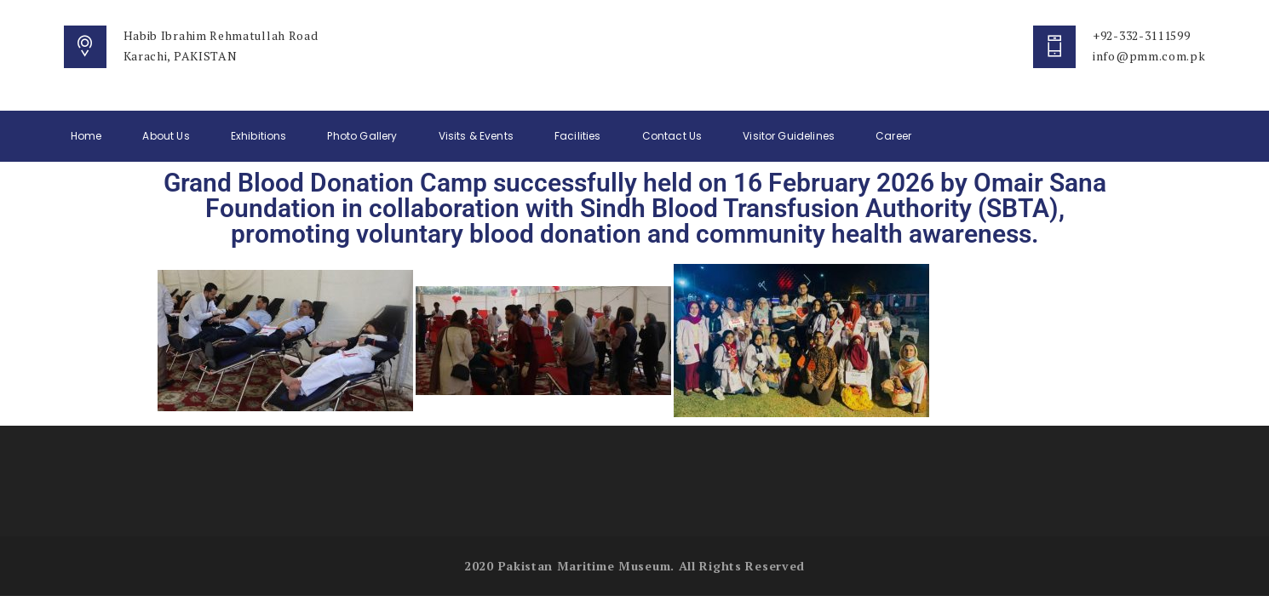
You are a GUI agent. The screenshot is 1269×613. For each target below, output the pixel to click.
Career (893, 136)
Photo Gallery (362, 136)
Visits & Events (476, 136)
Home (86, 136)
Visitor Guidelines (789, 136)
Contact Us (672, 136)
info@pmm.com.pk (1149, 56)
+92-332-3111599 (1142, 35)
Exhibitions (259, 136)
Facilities (577, 136)
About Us (165, 136)
